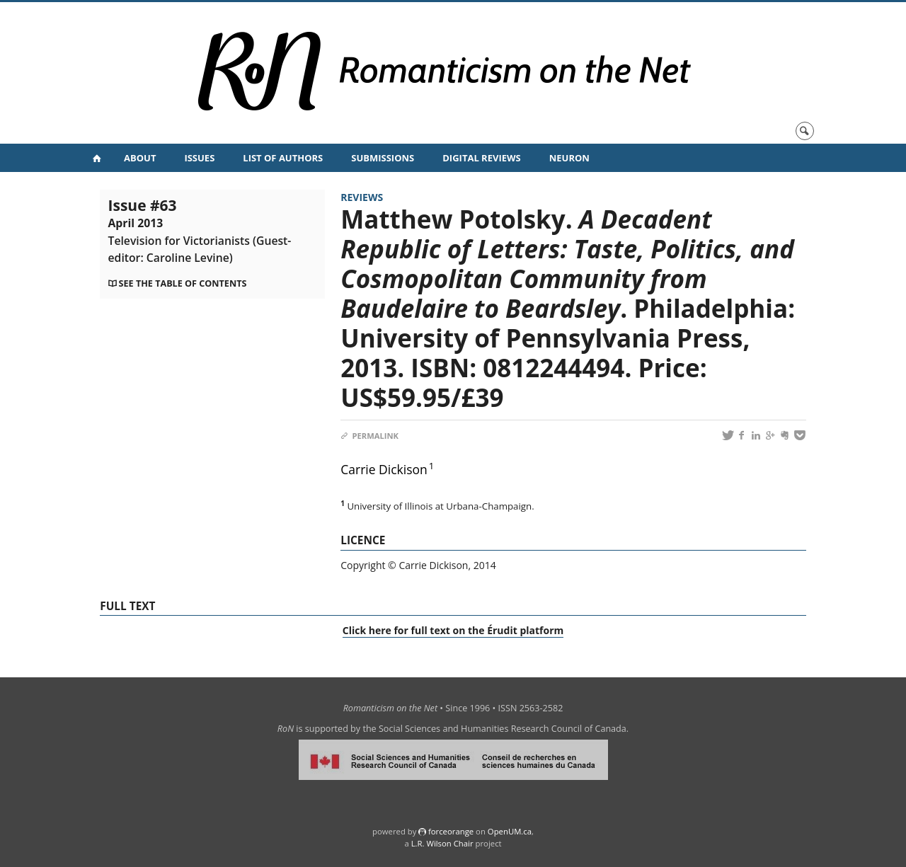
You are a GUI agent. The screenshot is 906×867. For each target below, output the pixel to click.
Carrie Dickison (384, 469)
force (451, 831)
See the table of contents (183, 283)
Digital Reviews (481, 157)
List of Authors (283, 157)
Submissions (382, 157)
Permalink (369, 435)
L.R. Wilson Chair (442, 843)
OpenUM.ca (510, 831)
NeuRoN (569, 157)
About (140, 157)
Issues (199, 157)
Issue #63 (200, 230)
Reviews (361, 197)
